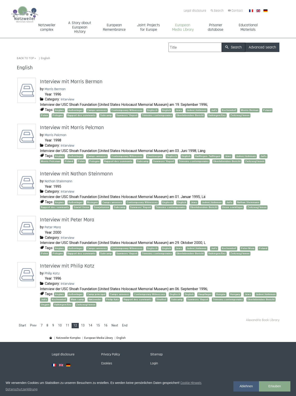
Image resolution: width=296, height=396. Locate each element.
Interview (67, 99)
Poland (267, 110)
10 (60, 325)
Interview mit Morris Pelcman (72, 127)
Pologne (58, 115)
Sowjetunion (101, 207)
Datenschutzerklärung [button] (21, 389)
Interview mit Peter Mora (67, 219)
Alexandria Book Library (262, 320)
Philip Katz (52, 273)
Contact (237, 11)
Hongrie (221, 294)
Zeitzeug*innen (240, 115)
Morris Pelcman (55, 135)
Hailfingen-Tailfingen (207, 156)
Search (219, 11)
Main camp (77, 299)
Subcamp (106, 115)
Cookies (106, 363)
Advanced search (262, 47)
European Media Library (183, 27)
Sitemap (156, 354)
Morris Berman (55, 89)
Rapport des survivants (81, 115)
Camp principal (96, 294)
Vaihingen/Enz (217, 115)
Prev (33, 325)
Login (154, 363)
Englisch (152, 110)
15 (98, 325)
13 (83, 325)
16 (105, 325)
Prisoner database (215, 27)
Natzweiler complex (46, 27)
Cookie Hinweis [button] (191, 383)
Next (115, 325)
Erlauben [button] (274, 386)
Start (22, 325)
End (124, 325)
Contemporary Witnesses (127, 110)
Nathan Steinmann (58, 181)
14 (90, 325)
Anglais (59, 110)
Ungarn (45, 304)
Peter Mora (53, 227)
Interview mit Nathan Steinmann (76, 173)
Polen (44, 115)
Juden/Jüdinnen (196, 110)
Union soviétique (232, 207)
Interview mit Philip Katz (67, 266)
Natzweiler (94, 299)
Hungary (235, 294)
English (166, 110)
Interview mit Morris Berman (71, 81)
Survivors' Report (126, 115)
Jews (178, 110)
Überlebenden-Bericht (190, 115)
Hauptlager (204, 294)
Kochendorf (229, 110)
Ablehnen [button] (246, 386)
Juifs (214, 110)
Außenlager (75, 110)
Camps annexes (97, 110)
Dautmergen (154, 156)
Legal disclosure (195, 11)
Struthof (161, 299)
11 (67, 325)
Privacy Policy (110, 354)
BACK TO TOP (25, 58)
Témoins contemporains (157, 115)
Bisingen (92, 202)
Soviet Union (81, 207)
